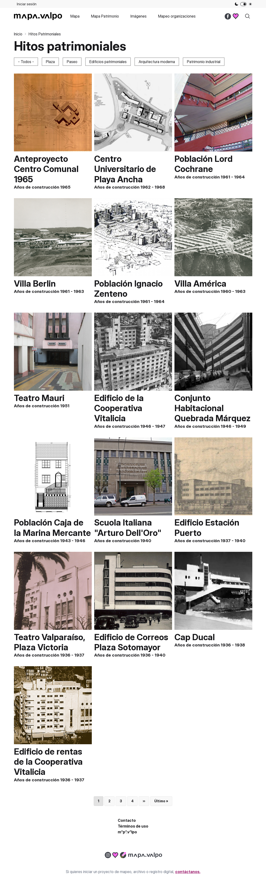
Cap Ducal (194, 637)
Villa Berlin (35, 283)
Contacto (127, 820)
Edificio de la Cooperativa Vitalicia (119, 408)
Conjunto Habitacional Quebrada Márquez (212, 408)
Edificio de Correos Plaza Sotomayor (131, 642)
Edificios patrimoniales (108, 61)
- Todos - (26, 61)
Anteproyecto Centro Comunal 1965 (46, 169)
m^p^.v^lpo (127, 831)
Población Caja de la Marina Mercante (52, 527)
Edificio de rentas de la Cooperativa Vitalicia (48, 761)
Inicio (18, 34)
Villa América (200, 283)
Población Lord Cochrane (203, 164)
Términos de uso (133, 826)
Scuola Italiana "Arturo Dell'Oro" (127, 527)
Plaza (50, 61)
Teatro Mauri (39, 398)
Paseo (72, 61)
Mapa (75, 16)
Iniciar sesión (27, 4)
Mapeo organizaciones (177, 16)
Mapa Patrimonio (105, 16)
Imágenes (138, 16)
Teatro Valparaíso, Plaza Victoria (49, 642)
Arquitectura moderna (157, 61)
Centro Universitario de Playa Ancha (125, 169)
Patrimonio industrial (203, 61)
